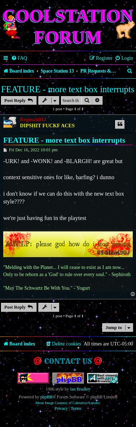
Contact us (68, 361)
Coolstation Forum (68, 26)
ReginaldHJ (33, 119)
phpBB (46, 396)
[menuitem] (19, 58)
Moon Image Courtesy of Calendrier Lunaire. (68, 403)
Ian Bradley (80, 389)
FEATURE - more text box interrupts (67, 89)
